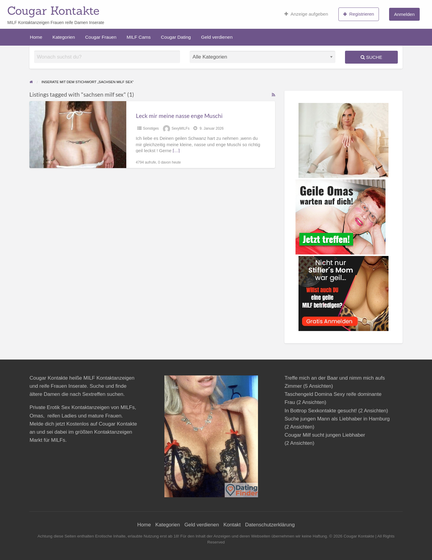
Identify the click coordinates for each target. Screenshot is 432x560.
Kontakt (232, 525)
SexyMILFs (181, 128)
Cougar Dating (176, 37)
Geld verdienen (216, 37)
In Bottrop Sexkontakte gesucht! (320, 411)
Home (36, 37)
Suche (371, 57)
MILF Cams (139, 37)
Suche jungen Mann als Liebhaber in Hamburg (337, 419)
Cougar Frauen (100, 37)
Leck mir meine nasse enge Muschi (179, 115)
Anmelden (404, 14)
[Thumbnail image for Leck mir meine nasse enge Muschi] (77, 134)
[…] (176, 150)
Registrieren (358, 14)
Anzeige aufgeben (306, 14)
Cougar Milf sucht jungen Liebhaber (324, 435)
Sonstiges (151, 128)
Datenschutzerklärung (270, 525)
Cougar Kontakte (53, 10)
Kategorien (63, 37)
